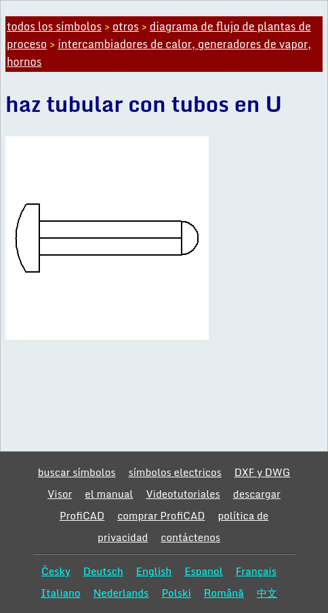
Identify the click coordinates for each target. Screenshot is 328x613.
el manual (109, 494)
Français (256, 571)
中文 (267, 593)
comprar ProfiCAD (161, 515)
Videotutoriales (183, 494)
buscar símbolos (77, 472)
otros (125, 26)
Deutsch (103, 571)
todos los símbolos (54, 26)
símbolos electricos (175, 472)
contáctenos (190, 537)
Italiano (61, 593)
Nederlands (121, 593)
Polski (175, 593)
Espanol (203, 571)
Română (224, 593)
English (154, 571)
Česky (55, 571)
